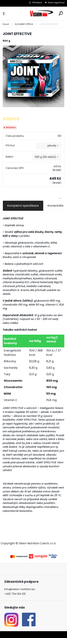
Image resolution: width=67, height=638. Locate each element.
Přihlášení (37, 2)
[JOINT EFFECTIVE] (33, 76)
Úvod (6, 24)
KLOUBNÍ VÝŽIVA (24, 24)
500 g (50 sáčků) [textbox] (45, 157)
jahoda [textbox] (52, 145)
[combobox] (48, 145)
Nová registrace (56, 2)
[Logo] (41, 13)
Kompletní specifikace (23, 206)
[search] (60, 13)
